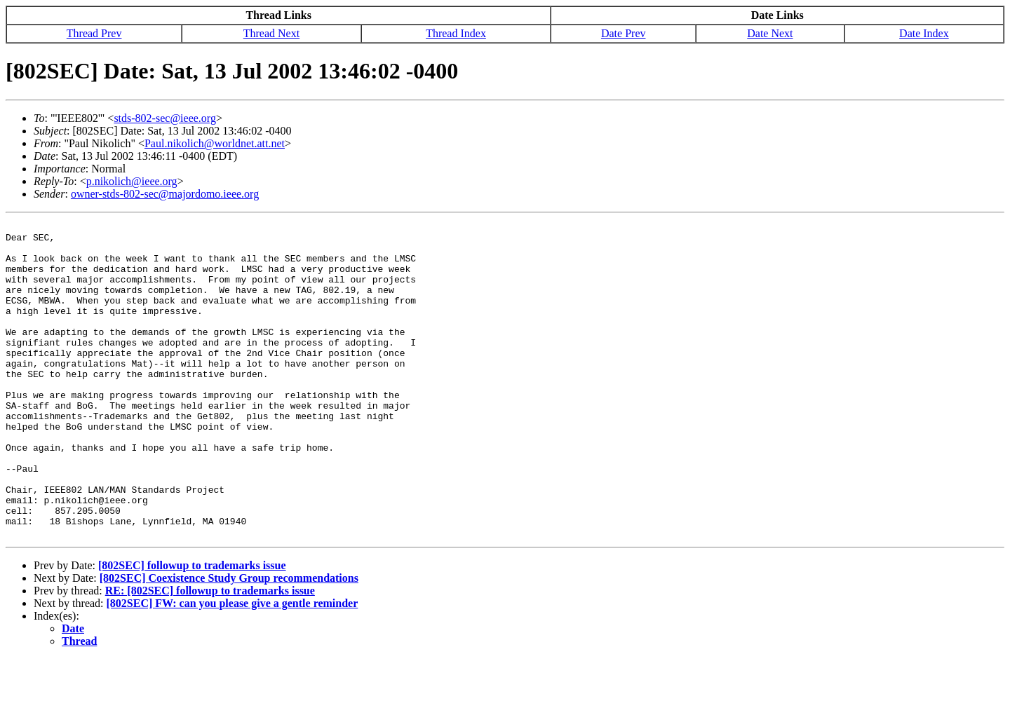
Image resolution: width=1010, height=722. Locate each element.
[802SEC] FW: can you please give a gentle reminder (232, 666)
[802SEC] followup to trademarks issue (192, 628)
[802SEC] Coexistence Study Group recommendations (229, 641)
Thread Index (456, 33)
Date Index (924, 33)
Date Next (770, 33)
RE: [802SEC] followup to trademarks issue (210, 654)
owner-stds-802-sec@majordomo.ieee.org (165, 194)
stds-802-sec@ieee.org (165, 118)
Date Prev (623, 33)
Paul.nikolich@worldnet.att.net (214, 143)
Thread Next (271, 33)
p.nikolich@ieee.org (131, 181)
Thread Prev (94, 33)
